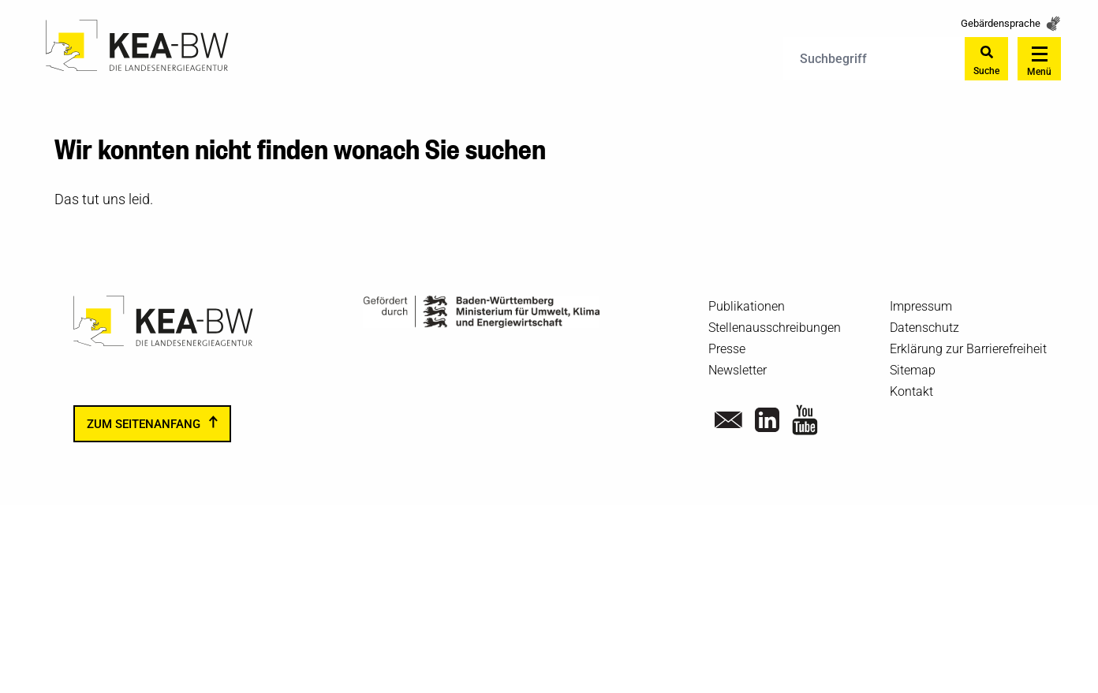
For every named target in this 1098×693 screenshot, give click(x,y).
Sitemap (913, 370)
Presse (726, 348)
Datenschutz (924, 327)
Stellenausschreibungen (774, 327)
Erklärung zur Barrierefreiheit (968, 348)
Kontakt (911, 391)
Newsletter (737, 370)
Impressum (921, 306)
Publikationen (746, 306)
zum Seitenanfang (143, 424)
